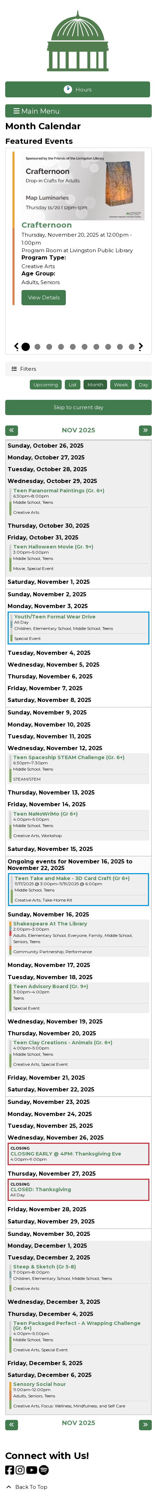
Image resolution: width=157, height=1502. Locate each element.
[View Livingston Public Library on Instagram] (21, 1472)
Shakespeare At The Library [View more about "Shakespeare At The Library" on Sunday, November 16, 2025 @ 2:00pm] (50, 923)
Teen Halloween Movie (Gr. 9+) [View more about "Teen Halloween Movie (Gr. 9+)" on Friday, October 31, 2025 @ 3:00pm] (53, 546)
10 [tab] (132, 347)
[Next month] (145, 430)
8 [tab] (108, 347)
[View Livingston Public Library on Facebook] (10, 1472)
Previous (16, 347)
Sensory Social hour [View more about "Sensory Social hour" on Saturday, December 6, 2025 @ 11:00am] (39, 1384)
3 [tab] (49, 347)
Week (121, 384)
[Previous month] (11, 430)
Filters (27, 368)
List (73, 384)
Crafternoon (46, 224)
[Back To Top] (78, 1487)
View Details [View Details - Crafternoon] (44, 298)
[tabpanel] (78, 228)
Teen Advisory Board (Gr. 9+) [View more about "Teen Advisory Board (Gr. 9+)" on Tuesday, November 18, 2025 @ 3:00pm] (50, 986)
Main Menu (37, 110)
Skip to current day (78, 407)
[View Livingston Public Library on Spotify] (44, 1472)
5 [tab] (73, 347)
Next (141, 347)
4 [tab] (61, 347)
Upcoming (46, 384)
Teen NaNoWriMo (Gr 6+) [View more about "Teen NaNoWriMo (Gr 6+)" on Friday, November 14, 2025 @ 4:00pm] (45, 813)
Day (143, 384)
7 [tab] (96, 347)
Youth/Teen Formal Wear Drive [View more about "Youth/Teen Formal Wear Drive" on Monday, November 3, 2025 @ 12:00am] (55, 616)
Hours (88, 89)
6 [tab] (84, 347)
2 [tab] (37, 347)
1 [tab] (25, 347)
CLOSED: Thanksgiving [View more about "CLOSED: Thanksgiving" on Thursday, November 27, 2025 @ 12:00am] (40, 1189)
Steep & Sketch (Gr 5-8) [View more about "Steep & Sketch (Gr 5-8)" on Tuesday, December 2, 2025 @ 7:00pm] (44, 1266)
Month (95, 384)
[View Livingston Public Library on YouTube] (32, 1472)
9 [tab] (120, 347)
